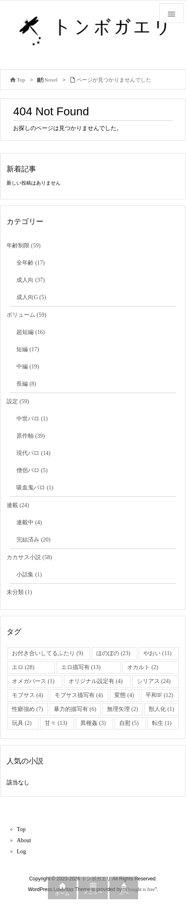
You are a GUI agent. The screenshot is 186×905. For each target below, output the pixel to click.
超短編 (30, 332)
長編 (26, 384)
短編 (27, 349)
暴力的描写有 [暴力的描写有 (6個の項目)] (75, 709)
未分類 (19, 592)
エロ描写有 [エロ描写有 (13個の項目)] (81, 667)
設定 (18, 401)
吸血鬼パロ (34, 487)
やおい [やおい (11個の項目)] (157, 653)
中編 (27, 366)
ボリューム (26, 315)
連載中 (29, 522)
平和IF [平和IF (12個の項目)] (159, 695)
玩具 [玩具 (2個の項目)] (22, 723)
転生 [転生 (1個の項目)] (162, 723)
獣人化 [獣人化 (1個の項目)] (161, 709)
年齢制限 (24, 245)
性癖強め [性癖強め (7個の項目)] (27, 709)
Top (21, 80)
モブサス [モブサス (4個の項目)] (27, 695)
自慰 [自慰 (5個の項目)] (129, 723)
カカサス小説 (29, 557)
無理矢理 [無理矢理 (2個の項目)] (122, 709)
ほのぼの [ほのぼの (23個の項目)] (113, 653)
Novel (51, 80)
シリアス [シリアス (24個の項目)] (154, 681)
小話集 (29, 574)
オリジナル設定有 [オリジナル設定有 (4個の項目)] (95, 681)
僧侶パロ (32, 470)
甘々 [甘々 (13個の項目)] (56, 723)
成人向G (31, 297)
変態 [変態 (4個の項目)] (124, 695)
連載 (18, 505)
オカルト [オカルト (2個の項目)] (142, 667)
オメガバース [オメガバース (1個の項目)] (33, 681)
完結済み (33, 540)
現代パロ (33, 453)
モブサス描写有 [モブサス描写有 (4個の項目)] (78, 695)
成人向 (30, 280)
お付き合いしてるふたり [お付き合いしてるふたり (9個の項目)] (47, 653)
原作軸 (30, 436)
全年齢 (30, 263)
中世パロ (32, 419)
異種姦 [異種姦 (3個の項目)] (93, 723)
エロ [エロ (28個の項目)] (23, 667)
